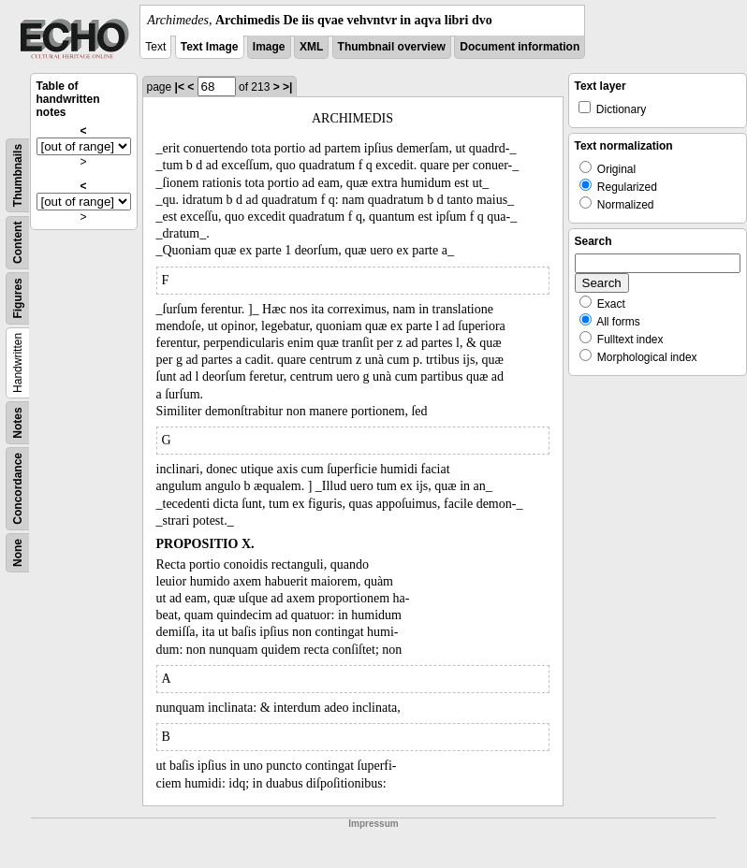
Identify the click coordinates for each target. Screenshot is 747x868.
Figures (17, 298)
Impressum (373, 823)
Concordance (17, 489)
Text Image (210, 46)
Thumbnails (17, 175)
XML (311, 46)
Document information (519, 46)
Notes (17, 422)
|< (179, 87)
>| (287, 87)
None (17, 553)
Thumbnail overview (392, 46)
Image (269, 46)
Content (17, 243)
